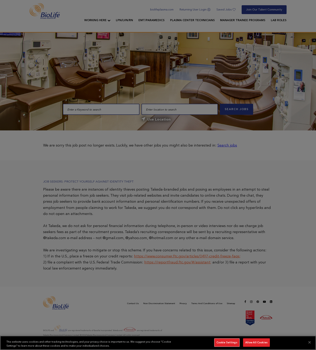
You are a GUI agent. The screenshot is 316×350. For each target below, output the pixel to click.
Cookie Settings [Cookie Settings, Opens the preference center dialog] (226, 342)
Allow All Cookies (256, 342)
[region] (158, 343)
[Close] (309, 342)
